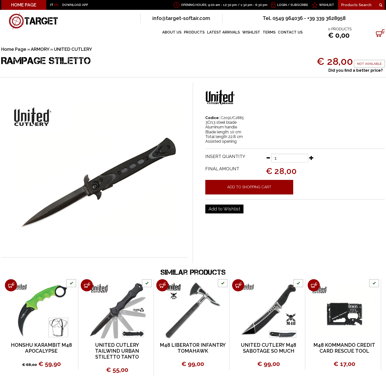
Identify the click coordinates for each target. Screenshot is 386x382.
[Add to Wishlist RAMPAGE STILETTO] (224, 209)
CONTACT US (290, 32)
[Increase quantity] (311, 158)
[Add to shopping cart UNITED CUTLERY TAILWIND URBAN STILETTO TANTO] (87, 285)
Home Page (13, 49)
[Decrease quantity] (268, 158)
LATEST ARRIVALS (223, 32)
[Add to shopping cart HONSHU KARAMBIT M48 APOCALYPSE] (11, 285)
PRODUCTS (194, 32)
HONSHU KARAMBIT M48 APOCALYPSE (41, 348)
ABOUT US (171, 32)
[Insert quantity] (289, 158)
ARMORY (40, 49)
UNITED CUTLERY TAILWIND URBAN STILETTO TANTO (117, 351)
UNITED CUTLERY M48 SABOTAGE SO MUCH (268, 348)
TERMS (269, 32)
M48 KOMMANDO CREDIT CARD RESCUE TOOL (344, 348)
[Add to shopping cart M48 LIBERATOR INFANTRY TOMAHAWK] (162, 285)
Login (282, 5)
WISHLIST (326, 5)
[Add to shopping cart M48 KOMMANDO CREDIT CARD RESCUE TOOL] (314, 285)
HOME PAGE (23, 4)
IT (51, 5)
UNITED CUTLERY (73, 49)
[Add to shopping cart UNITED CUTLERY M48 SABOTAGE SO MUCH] (238, 285)
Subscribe (299, 5)
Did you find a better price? (355, 70)
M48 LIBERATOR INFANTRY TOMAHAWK (193, 348)
